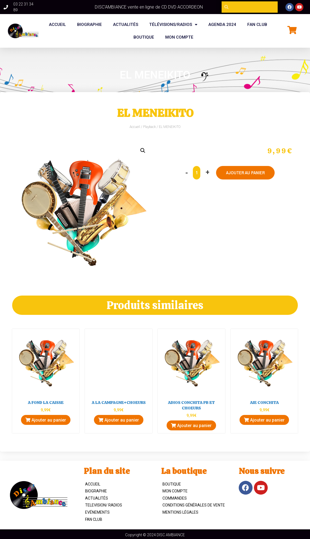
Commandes (174, 498)
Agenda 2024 (222, 24)
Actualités (125, 24)
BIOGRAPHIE (89, 24)
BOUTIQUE (143, 37)
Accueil (57, 24)
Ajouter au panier (245, 173)
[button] (143, 150)
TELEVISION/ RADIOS (103, 505)
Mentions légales (180, 512)
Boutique (171, 484)
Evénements (97, 512)
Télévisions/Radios (173, 25)
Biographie (96, 491)
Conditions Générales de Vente (193, 505)
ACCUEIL (92, 484)
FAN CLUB (257, 24)
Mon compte (179, 37)
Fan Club (93, 519)
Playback (149, 127)
